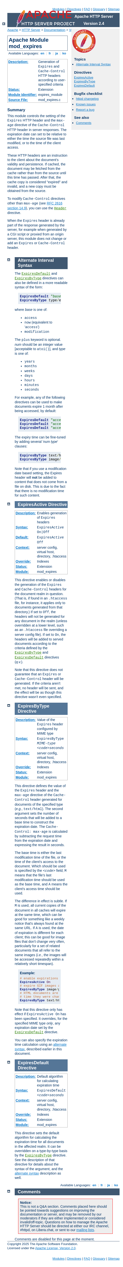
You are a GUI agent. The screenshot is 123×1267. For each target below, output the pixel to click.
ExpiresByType (84, 81)
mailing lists (85, 1230)
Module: (22, 572)
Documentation (54, 30)
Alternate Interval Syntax (93, 64)
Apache (12, 30)
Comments (83, 123)
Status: (14, 89)
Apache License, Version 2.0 (55, 1248)
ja (56, 53)
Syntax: (22, 527)
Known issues (86, 104)
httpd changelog (87, 99)
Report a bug (85, 109)
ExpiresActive (83, 77)
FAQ (87, 9)
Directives (74, 9)
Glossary (99, 9)
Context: (23, 547)
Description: (18, 62)
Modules (58, 9)
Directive (57, 504)
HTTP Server (31, 30)
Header (60, 208)
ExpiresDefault (84, 85)
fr (50, 53)
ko (64, 53)
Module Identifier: (22, 95)
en (42, 53)
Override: (23, 561)
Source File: (18, 100)
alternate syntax (27, 1173)
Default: (22, 537)
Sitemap (114, 9)
